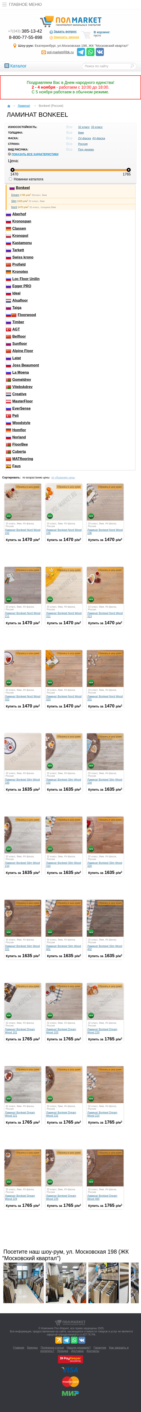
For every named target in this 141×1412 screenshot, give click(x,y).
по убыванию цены (63, 477)
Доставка (77, 1351)
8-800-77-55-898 (25, 37)
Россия (83, 144)
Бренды (32, 1347)
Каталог (15, 65)
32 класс (84, 127)
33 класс (97, 127)
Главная (18, 1347)
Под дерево (86, 149)
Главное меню (21, 4)
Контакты (93, 1351)
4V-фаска (98, 138)
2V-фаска (84, 138)
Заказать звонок (64, 37)
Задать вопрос (63, 32)
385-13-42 (25, 31)
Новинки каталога (26, 179)
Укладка (62, 1351)
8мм (81, 132)
